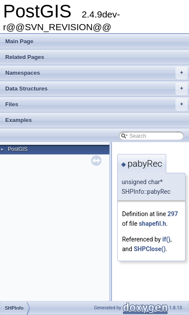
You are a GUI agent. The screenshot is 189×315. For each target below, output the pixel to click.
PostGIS (18, 149)
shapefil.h (152, 223)
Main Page (19, 41)
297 (173, 213)
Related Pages (24, 57)
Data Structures (96, 89)
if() (166, 239)
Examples (18, 120)
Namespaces (96, 73)
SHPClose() (150, 248)
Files (96, 104)
